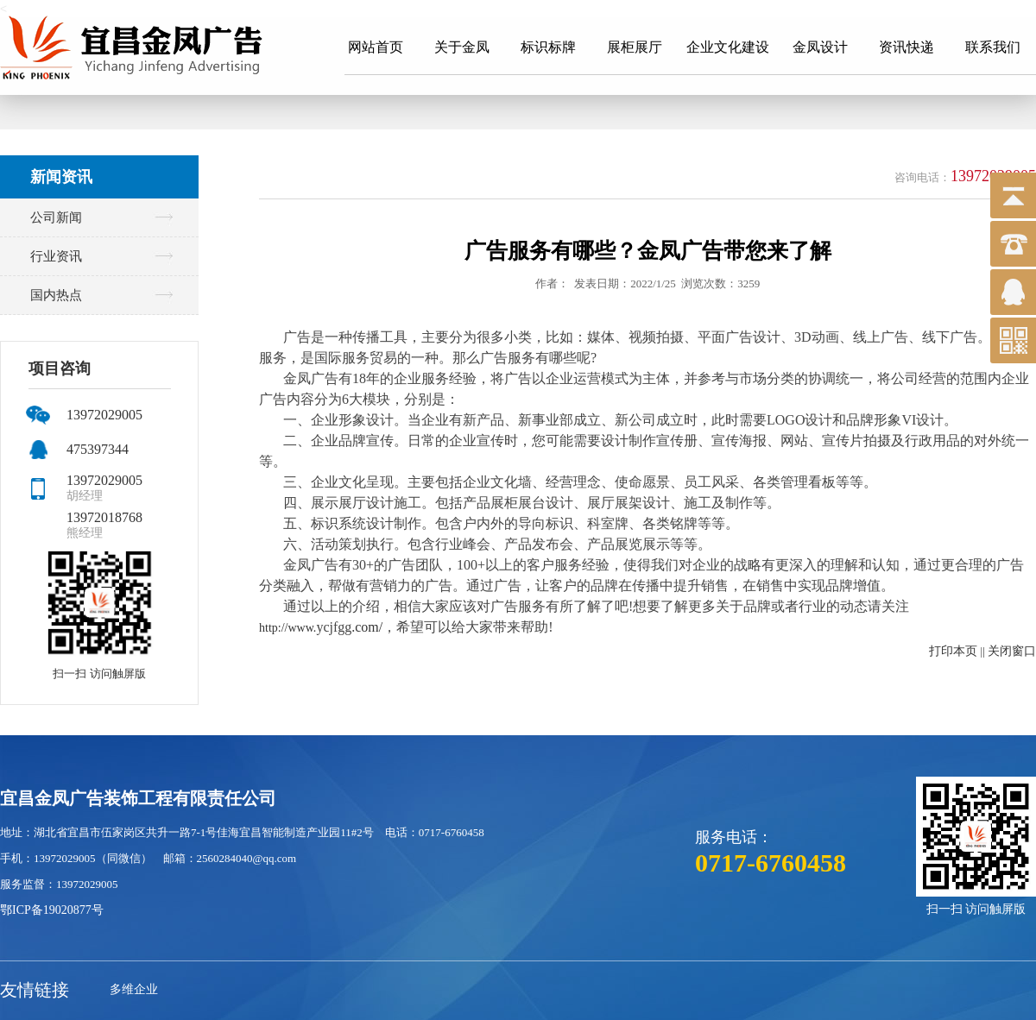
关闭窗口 (1012, 651)
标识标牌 (548, 47)
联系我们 (992, 47)
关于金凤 (462, 47)
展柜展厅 (634, 47)
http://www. (287, 627)
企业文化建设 (727, 47)
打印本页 (953, 651)
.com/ (366, 627)
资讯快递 (906, 47)
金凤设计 (820, 47)
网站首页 (375, 47)
